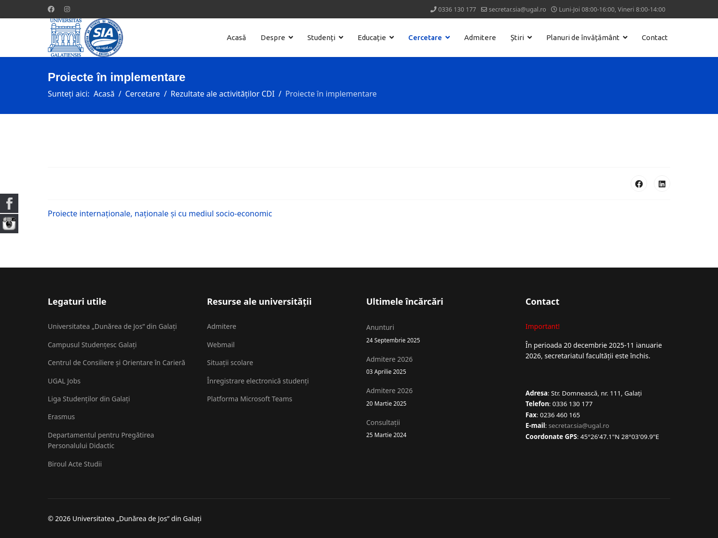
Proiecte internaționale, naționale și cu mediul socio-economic (160, 213)
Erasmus (61, 416)
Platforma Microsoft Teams (249, 398)
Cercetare (425, 37)
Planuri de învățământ (583, 37)
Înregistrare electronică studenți (258, 380)
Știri (517, 37)
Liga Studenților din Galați (89, 398)
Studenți (321, 37)
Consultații (438, 428)
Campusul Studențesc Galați (92, 344)
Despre (273, 37)
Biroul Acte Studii (75, 463)
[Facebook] (51, 9)
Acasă (236, 37)
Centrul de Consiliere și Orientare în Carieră (116, 362)
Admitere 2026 (438, 365)
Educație (372, 37)
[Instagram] (67, 9)
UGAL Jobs (64, 380)
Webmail (221, 344)
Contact (655, 37)
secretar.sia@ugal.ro (517, 9)
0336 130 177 (457, 9)
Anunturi (438, 333)
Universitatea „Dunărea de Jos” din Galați (112, 326)
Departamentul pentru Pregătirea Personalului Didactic (101, 440)
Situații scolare (230, 362)
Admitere (480, 37)
